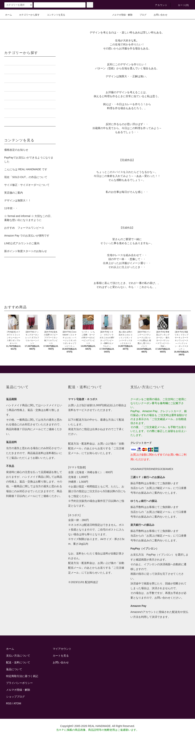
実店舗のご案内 (13, 192)
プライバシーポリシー (19, 682)
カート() (181, 5)
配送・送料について (18, 662)
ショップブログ (15, 696)
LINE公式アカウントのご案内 (21, 243)
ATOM (17, 703)
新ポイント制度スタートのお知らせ (25, 251)
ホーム (8, 14)
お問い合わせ (158, 14)
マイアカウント (62, 648)
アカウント (159, 5)
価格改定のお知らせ (16, 149)
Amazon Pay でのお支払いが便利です (26, 235)
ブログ (140, 14)
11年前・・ (11, 208)
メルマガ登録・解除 (120, 14)
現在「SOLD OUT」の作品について (25, 177)
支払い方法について (18, 655)
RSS (9, 703)
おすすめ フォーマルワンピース (24, 227)
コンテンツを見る (53, 14)
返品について (14, 669)
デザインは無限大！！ (17, 200)
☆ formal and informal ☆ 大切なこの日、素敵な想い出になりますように (28, 217)
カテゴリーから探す (27, 14)
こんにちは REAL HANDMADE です (25, 169)
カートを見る (61, 655)
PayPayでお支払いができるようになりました (28, 159)
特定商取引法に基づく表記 (22, 676)
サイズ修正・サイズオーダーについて (27, 184)
